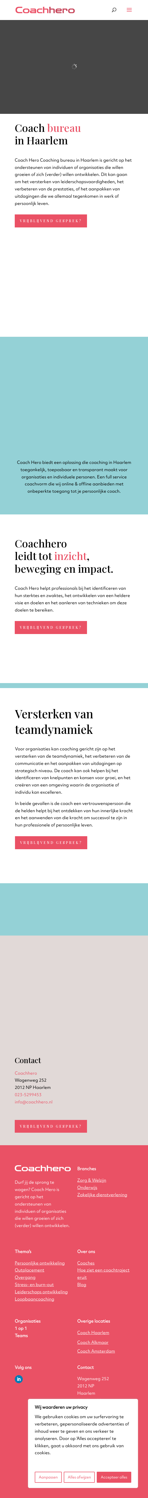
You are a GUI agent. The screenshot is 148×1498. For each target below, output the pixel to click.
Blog (81, 1284)
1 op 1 (21, 1328)
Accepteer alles (114, 1477)
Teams (21, 1335)
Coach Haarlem (93, 1332)
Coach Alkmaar (92, 1342)
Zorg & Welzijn (91, 1180)
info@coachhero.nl (33, 1102)
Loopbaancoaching (34, 1299)
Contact (85, 1367)
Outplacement (29, 1270)
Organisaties (27, 1321)
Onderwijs (87, 1187)
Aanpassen (48, 1477)
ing (102, 1194)
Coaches (85, 1263)
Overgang (25, 1277)
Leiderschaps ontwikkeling (41, 1292)
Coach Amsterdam (96, 1351)
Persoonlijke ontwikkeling (40, 1263)
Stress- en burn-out (34, 1284)
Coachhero (26, 1073)
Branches (86, 1168)
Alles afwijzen (79, 1477)
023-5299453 (28, 1094)
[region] (83, 1443)
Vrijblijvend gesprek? (51, 220)
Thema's (23, 1251)
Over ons (86, 1251)
